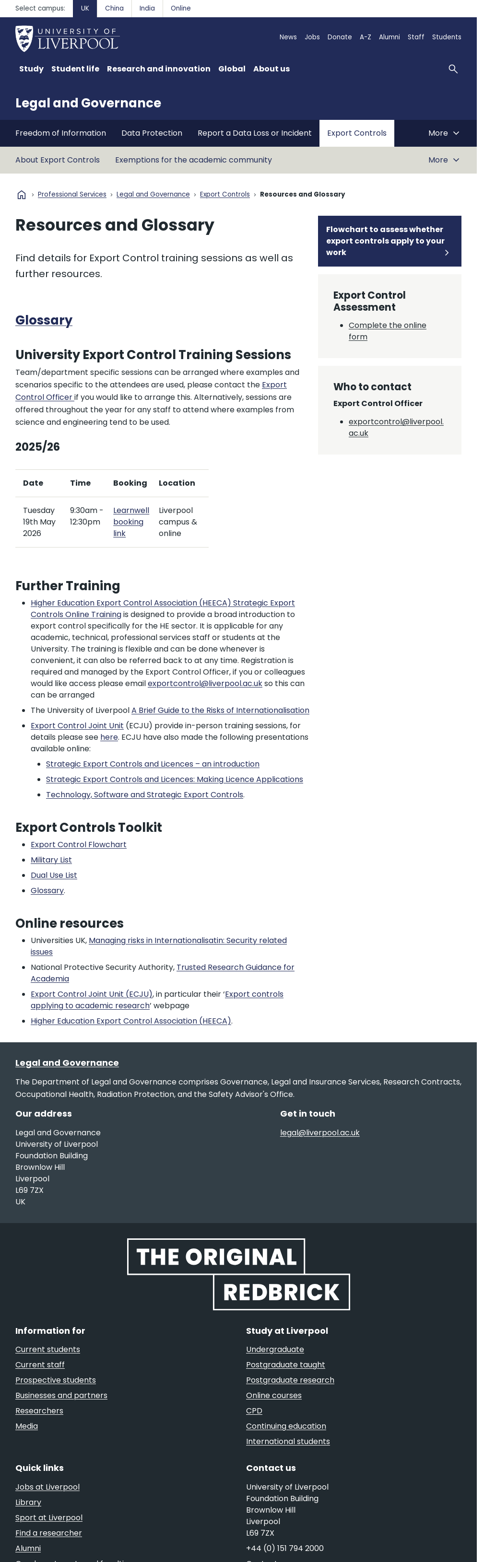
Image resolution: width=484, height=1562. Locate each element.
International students (288, 1441)
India (147, 8)
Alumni (389, 37)
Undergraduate (275, 1349)
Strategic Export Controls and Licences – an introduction (153, 763)
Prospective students (55, 1380)
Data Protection (151, 133)
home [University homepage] (21, 194)
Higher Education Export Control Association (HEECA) (131, 1020)
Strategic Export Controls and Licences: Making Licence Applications (174, 779)
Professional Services (72, 195)
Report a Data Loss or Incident (255, 133)
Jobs (312, 37)
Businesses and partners (61, 1395)
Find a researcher (48, 1533)
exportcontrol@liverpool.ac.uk (205, 683)
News (288, 37)
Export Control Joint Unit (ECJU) (92, 994)
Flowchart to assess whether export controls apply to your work (385, 241)
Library (28, 1502)
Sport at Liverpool (49, 1517)
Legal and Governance (88, 103)
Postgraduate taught (285, 1364)
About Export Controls (57, 159)
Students (446, 37)
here (109, 737)
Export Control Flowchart (79, 844)
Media (26, 1426)
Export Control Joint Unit (77, 725)
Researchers (39, 1410)
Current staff (40, 1364)
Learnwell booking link (131, 522)
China (114, 8)
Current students (47, 1349)
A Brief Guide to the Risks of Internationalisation (220, 710)
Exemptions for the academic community (193, 159)
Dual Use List (54, 875)
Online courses (274, 1395)
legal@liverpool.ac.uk (320, 1132)
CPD (254, 1410)
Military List (51, 859)
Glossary (43, 320)
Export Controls (357, 133)
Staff (416, 37)
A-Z (365, 37)
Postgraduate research (290, 1380)
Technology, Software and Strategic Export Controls (144, 794)
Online (181, 8)
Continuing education (286, 1426)
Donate (340, 37)
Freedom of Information (60, 133)
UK (85, 8)
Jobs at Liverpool (47, 1486)
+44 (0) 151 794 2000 (285, 1548)
